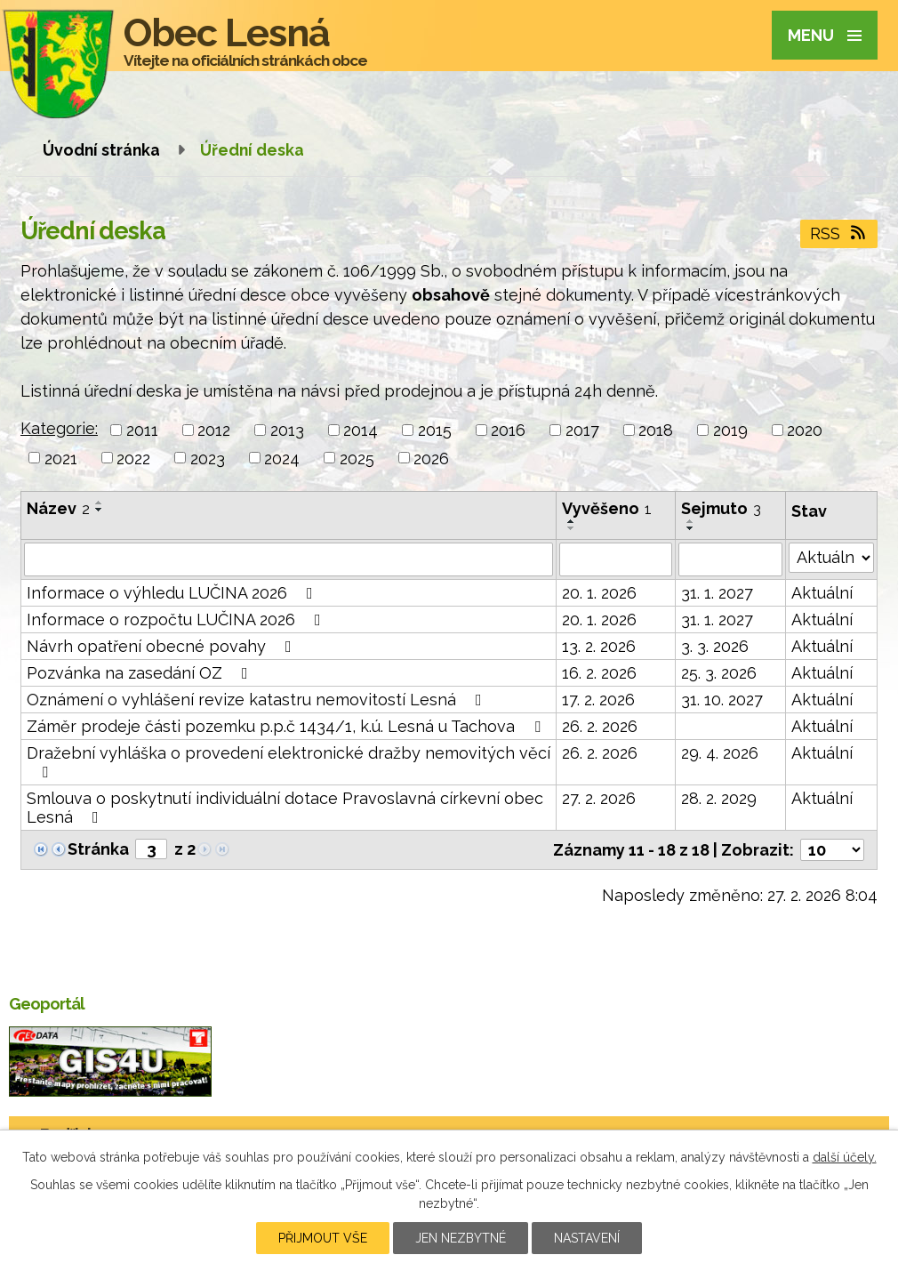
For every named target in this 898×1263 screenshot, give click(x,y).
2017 (582, 430)
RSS (839, 233)
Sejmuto (721, 508)
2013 (287, 430)
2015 (435, 430)
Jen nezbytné (460, 1238)
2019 (730, 430)
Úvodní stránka (101, 150)
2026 (431, 457)
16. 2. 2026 (599, 673)
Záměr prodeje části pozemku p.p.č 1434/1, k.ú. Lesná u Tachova (287, 726)
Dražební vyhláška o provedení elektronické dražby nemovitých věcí (288, 762)
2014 (360, 430)
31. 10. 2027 (722, 699)
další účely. (845, 1157)
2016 (508, 430)
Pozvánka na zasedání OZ (141, 673)
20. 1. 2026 (599, 592)
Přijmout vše (322, 1238)
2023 (207, 457)
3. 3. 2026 (715, 646)
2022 (133, 457)
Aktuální (822, 592)
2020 (804, 430)
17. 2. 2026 (598, 699)
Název (58, 508)
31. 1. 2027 (717, 592)
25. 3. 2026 (719, 673)
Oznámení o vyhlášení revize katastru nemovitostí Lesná (258, 699)
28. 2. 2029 (719, 798)
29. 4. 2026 (719, 753)
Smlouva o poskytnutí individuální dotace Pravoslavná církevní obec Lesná (285, 807)
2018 (655, 430)
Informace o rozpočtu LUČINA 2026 (177, 619)
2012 (213, 430)
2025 (357, 457)
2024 (282, 457)
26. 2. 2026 (599, 726)
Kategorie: (59, 428)
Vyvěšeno (607, 508)
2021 (60, 457)
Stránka (98, 849)
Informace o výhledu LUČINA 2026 (173, 592)
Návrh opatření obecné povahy (163, 646)
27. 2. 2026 (599, 798)
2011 (142, 430)
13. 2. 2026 (599, 646)
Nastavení (587, 1238)
